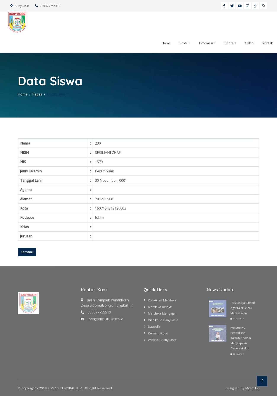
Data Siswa (56, 94)
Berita (229, 43)
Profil (183, 43)
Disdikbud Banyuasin (163, 320)
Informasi (206, 43)
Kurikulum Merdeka (162, 300)
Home (166, 43)
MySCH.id (252, 388)
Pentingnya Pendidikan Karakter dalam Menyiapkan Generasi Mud (240, 338)
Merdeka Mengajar (162, 313)
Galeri (249, 43)
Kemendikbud (158, 333)
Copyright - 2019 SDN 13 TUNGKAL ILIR (52, 388)
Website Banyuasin (162, 339)
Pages (37, 94)
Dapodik (154, 326)
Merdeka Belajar (160, 307)
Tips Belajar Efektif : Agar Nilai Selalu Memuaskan (243, 308)
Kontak (267, 43)
